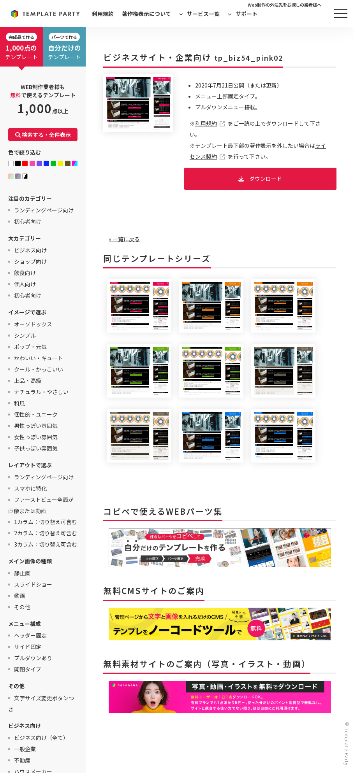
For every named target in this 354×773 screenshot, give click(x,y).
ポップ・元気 (30, 347)
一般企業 (25, 749)
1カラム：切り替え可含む (45, 522)
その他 (22, 607)
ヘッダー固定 (30, 635)
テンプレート (21, 47)
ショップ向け (30, 261)
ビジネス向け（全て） (41, 737)
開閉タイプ (27, 669)
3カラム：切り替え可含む (45, 544)
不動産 (22, 760)
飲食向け (25, 273)
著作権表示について (146, 14)
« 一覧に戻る (124, 239)
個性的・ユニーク (36, 414)
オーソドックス (33, 324)
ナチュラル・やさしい (41, 392)
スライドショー (33, 584)
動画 (19, 595)
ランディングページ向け (44, 210)
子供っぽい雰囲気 (36, 448)
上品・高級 (27, 380)
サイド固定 (27, 646)
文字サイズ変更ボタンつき (41, 703)
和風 (19, 403)
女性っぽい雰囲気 (36, 437)
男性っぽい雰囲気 (36, 425)
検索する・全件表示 (43, 134)
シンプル (25, 335)
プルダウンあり (33, 658)
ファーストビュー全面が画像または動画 (41, 505)
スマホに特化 (30, 488)
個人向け (25, 284)
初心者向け (27, 221)
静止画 (22, 573)
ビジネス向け (30, 250)
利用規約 (103, 14)
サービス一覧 (203, 14)
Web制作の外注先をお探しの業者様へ (284, 5)
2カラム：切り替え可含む (45, 533)
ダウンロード (265, 178)
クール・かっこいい (38, 369)
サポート (246, 14)
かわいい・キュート (38, 358)
